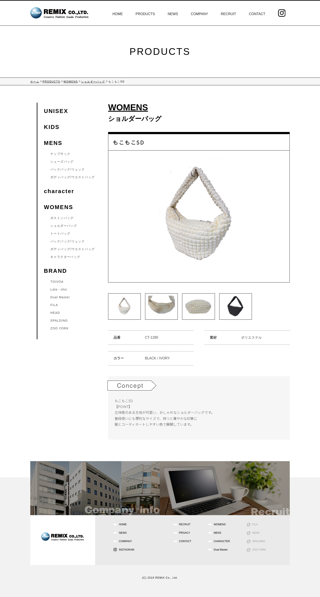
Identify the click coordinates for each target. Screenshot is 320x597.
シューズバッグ (62, 161)
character (59, 191)
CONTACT (257, 14)
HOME (117, 14)
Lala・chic (58, 289)
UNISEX (56, 111)
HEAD (55, 312)
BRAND (55, 271)
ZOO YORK (59, 328)
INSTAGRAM (126, 549)
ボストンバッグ (62, 218)
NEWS (173, 14)
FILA (54, 305)
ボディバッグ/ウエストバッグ (72, 177)
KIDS (52, 127)
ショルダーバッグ (135, 118)
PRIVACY (184, 532)
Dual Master (60, 297)
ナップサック (60, 154)
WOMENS (58, 207)
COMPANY (199, 14)
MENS (53, 143)
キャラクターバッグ (65, 257)
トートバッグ (60, 233)
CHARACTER (222, 541)
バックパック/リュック (67, 169)
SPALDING (59, 320)
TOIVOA (57, 281)
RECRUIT (228, 14)
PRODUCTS (145, 14)
